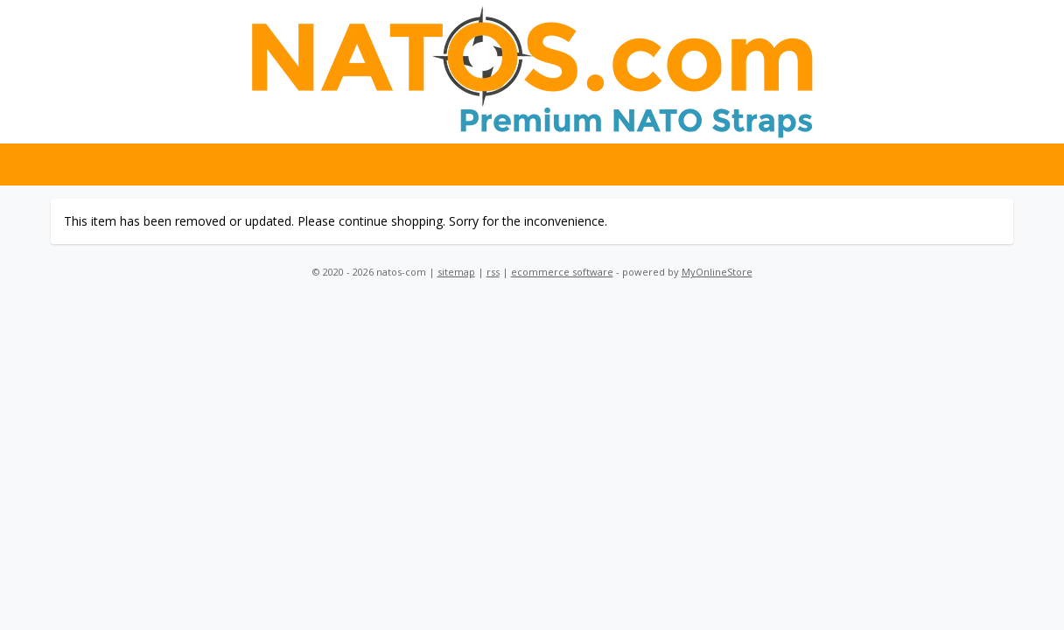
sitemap (456, 271)
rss (493, 271)
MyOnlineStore (717, 271)
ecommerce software (562, 271)
